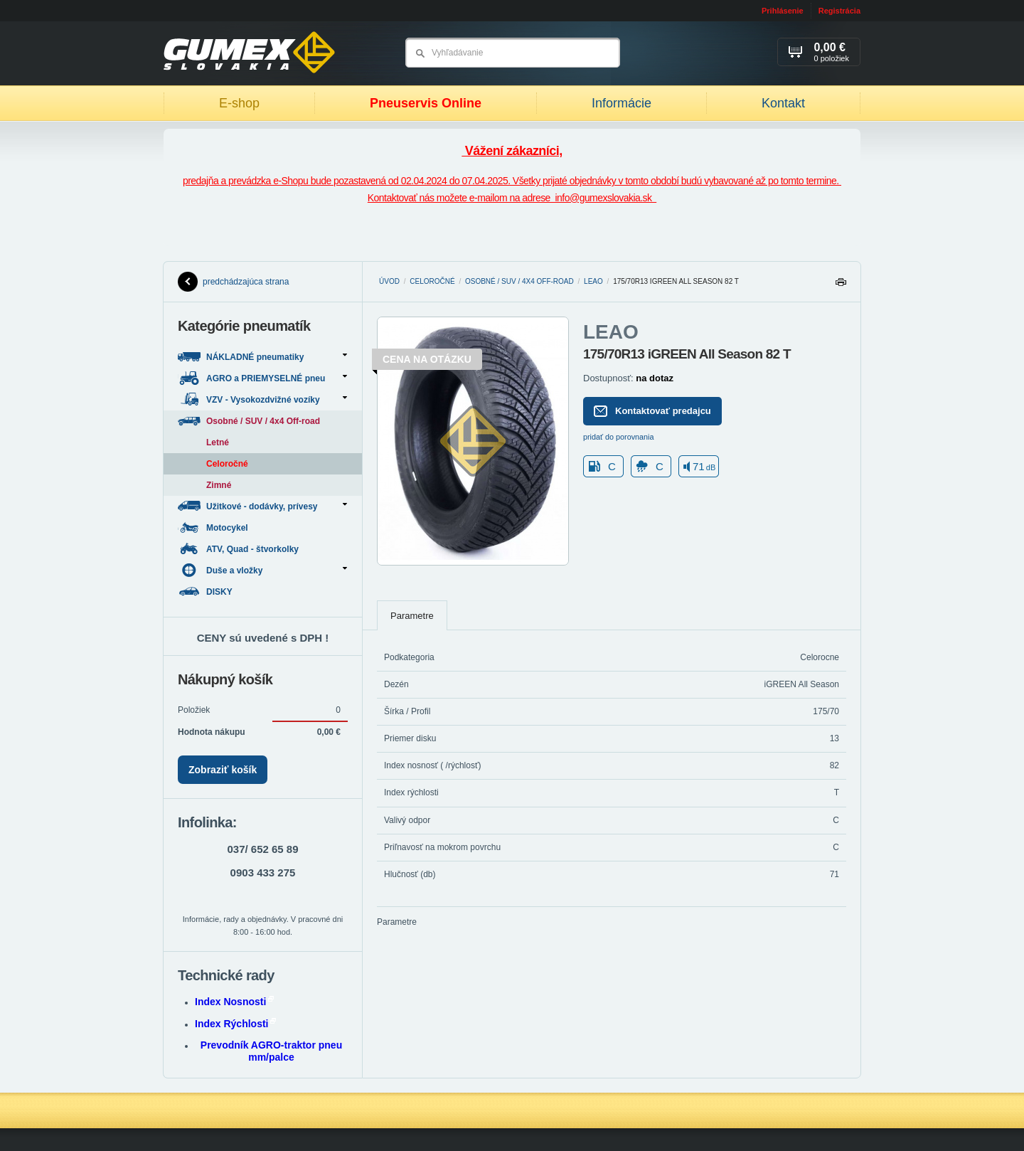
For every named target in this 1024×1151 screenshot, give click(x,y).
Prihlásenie (783, 10)
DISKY (206, 591)
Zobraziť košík (222, 769)
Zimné (218, 485)
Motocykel (214, 527)
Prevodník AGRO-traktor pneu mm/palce (271, 1051)
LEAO (593, 281)
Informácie (621, 103)
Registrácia (839, 10)
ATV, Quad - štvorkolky (239, 549)
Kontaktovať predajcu (652, 411)
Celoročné (432, 281)
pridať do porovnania (618, 437)
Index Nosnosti (234, 1001)
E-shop (239, 103)
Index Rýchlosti (235, 1023)
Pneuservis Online (425, 103)
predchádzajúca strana (233, 282)
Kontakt (783, 103)
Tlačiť (841, 285)
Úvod (389, 281)
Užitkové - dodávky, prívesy (262, 506)
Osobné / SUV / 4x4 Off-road (519, 281)
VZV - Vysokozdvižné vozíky (262, 399)
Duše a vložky (262, 570)
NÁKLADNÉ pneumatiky (262, 357)
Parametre (412, 615)
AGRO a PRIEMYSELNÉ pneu (262, 378)
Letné (217, 442)
